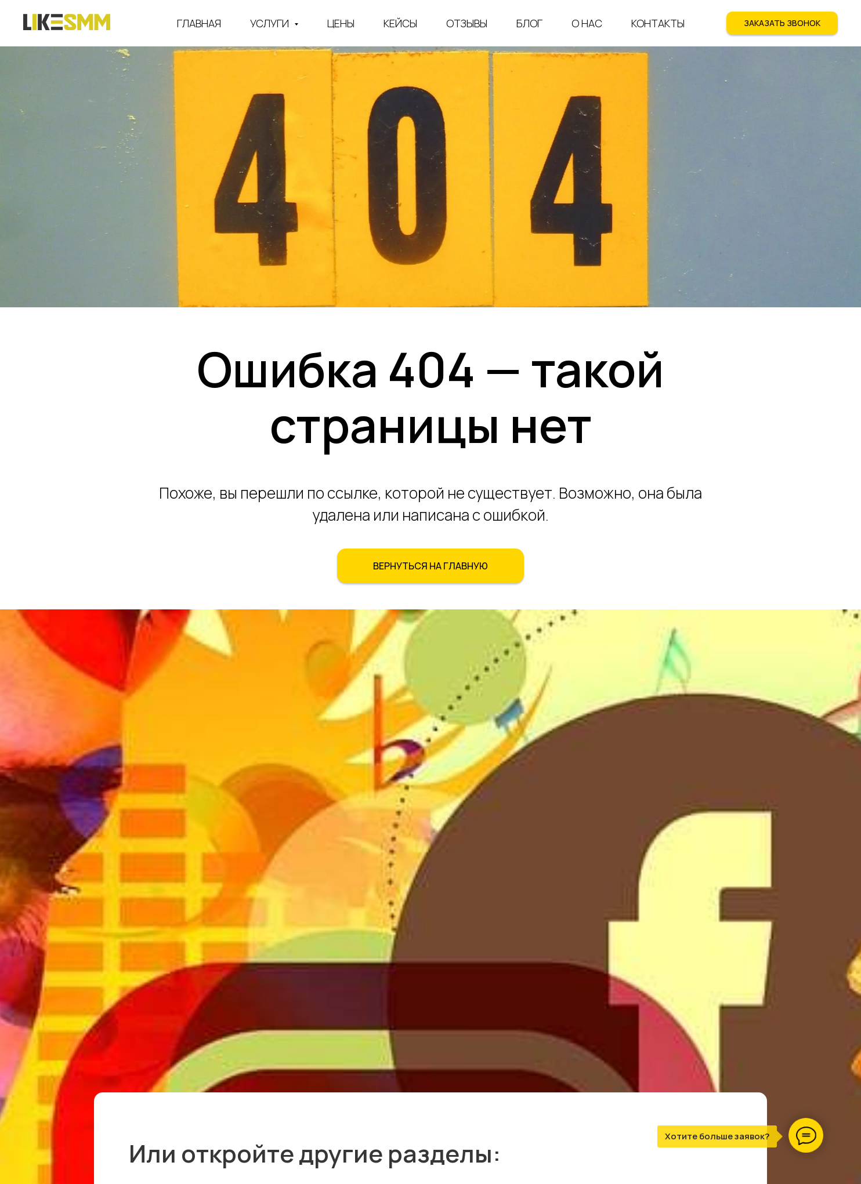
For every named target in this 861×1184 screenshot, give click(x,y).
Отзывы (466, 23)
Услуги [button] (270, 23)
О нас (586, 23)
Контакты (658, 23)
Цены (340, 23)
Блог (529, 23)
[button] (782, 23)
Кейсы (400, 23)
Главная (199, 23)
